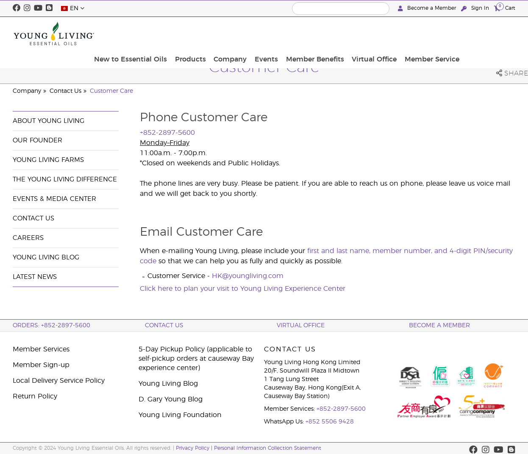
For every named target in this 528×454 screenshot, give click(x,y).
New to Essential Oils (200, 33)
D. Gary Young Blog (171, 399)
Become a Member (428, 8)
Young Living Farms (48, 160)
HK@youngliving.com (247, 276)
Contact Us (65, 91)
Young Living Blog (46, 257)
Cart (504, 7)
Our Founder (37, 140)
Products (257, 33)
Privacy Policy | (195, 448)
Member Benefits (374, 33)
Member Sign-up (41, 365)
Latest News (35, 277)
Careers (28, 238)
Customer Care (111, 91)
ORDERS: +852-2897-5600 (51, 326)
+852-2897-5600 (341, 409)
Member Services (41, 349)
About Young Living (48, 121)
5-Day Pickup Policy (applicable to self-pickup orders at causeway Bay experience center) (196, 358)
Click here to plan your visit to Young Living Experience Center (242, 288)
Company (294, 33)
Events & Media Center (54, 199)
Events (328, 33)
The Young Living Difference (65, 179)
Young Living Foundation (180, 415)
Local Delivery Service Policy (59, 380)
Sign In (476, 8)
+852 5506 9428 (330, 422)
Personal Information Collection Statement (267, 448)
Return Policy (35, 396)
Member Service (485, 33)
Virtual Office (430, 33)
